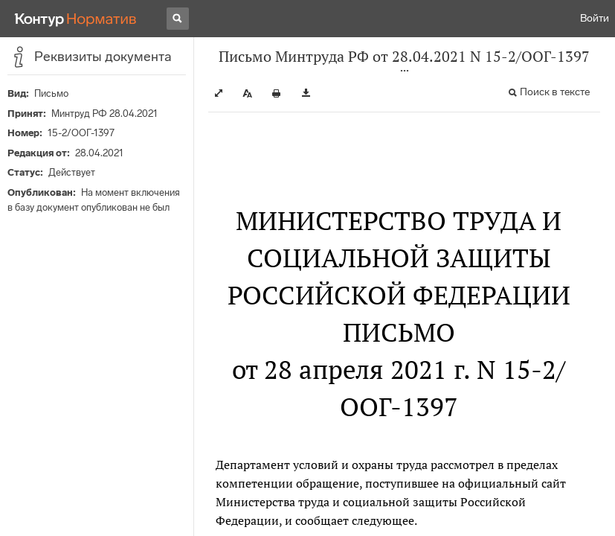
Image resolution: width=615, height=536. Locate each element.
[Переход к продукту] (76, 18)
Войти (594, 18)
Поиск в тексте (555, 92)
